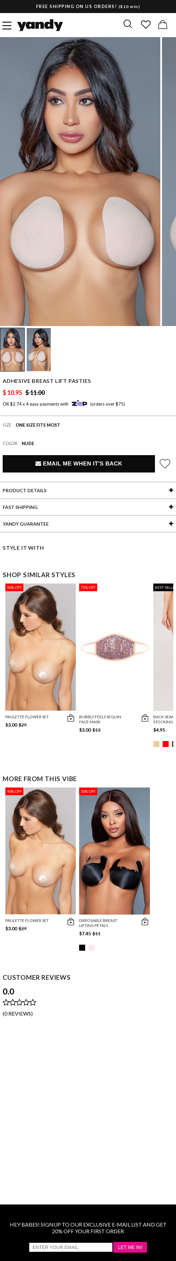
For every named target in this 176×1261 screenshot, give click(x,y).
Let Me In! (130, 1247)
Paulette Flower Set (27, 716)
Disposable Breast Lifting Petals (98, 923)
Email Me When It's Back (78, 463)
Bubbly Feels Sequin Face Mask (100, 719)
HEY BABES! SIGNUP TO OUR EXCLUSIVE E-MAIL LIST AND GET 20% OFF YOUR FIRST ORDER (88, 1227)
